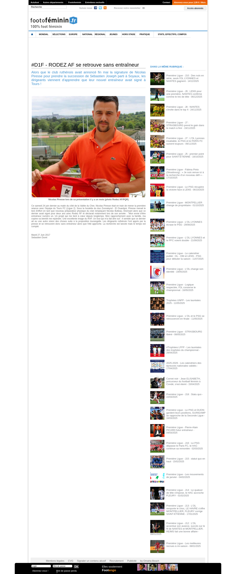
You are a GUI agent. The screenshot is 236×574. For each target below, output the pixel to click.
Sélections (58, 34)
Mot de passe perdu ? (66, 571)
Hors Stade (128, 34)
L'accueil (32, 34)
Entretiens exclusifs (94, 2)
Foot (109, 571)
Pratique (145, 34)
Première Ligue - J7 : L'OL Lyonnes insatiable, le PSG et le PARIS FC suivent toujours (183, 141)
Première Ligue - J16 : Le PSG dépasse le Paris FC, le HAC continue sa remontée (185, 444)
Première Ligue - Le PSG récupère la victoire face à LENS (184, 187)
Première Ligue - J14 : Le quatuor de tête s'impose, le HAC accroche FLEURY (184, 491)
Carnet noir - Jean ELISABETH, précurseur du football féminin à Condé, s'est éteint (185, 380)
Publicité (125, 555)
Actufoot (35, 2)
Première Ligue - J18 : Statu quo (182, 393)
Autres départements (53, 2)
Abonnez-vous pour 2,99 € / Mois (190, 2)
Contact (166, 2)
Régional (100, 34)
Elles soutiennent (112, 567)
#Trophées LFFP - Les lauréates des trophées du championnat (184, 348)
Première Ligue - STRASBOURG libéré (185, 331)
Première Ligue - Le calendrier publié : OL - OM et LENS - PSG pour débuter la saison (185, 255)
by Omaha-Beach (141, 555)
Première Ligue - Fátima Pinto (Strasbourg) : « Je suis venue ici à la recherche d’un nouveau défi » (184, 172)
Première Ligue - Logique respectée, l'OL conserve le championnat (184, 285)
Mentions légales (54, 555)
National (87, 34)
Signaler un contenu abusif (88, 555)
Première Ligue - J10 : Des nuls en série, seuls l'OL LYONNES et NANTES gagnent (185, 78)
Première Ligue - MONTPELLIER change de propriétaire (182, 203)
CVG (68, 555)
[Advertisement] (96, 49)
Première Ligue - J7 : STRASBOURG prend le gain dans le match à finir (184, 123)
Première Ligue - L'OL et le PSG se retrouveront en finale (183, 316)
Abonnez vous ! (39, 571)
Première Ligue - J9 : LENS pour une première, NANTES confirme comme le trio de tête (185, 94)
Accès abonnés (195, 8)
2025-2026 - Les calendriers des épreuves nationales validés (182, 363)
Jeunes (113, 34)
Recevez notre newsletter (127, 8)
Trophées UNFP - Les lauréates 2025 (184, 299)
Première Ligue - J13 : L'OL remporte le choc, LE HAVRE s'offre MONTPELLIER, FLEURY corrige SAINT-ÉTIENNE (185, 508)
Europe (73, 34)
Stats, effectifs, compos (172, 34)
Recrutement (111, 555)
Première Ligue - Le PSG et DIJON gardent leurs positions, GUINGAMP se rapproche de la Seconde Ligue (185, 412)
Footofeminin (74, 2)
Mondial (43, 34)
